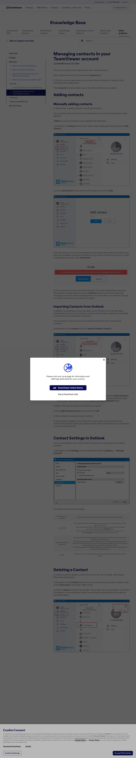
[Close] (104, 360)
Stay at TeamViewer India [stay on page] (68, 394)
